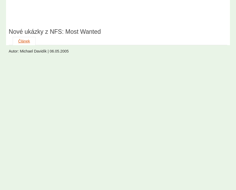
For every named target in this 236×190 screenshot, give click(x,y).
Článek (24, 41)
